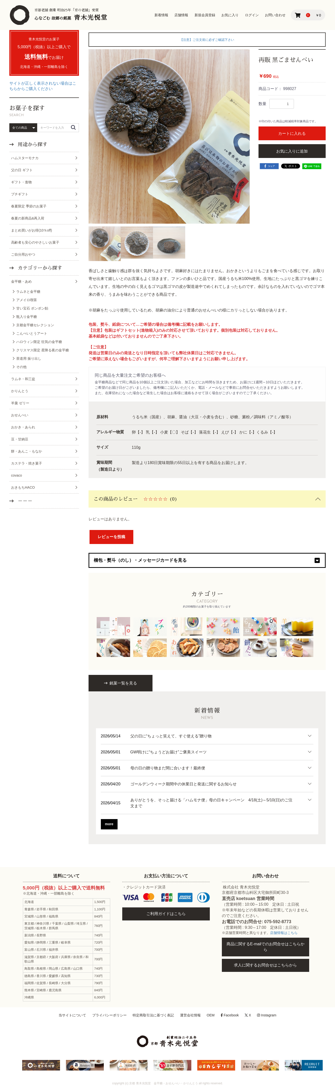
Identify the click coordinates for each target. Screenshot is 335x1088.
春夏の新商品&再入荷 (27, 218)
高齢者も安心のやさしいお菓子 (35, 242)
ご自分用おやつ (23, 254)
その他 (21, 367)
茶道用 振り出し (28, 358)
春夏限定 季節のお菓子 (28, 206)
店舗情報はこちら (284, 933)
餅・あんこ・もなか (26, 451)
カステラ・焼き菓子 (26, 463)
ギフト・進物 (21, 182)
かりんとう (19, 391)
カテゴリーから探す (39, 267)
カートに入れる (292, 133)
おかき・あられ (23, 427)
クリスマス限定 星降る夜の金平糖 (42, 350)
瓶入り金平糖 (26, 317)
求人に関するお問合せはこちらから (265, 965)
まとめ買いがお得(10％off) (31, 230)
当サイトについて (72, 1015)
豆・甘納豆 (19, 439)
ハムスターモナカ (25, 158)
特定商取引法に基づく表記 (153, 1015)
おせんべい (19, 415)
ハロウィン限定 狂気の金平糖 (39, 342)
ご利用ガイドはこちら (166, 914)
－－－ (24, 500)
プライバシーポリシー (109, 1015)
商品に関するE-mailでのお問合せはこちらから (266, 947)
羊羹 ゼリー (20, 403)
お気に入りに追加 (292, 151)
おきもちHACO (23, 487)
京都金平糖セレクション (35, 325)
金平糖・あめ (21, 281)
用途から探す (31, 144)
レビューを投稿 (111, 537)
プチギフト (19, 194)
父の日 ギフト (22, 170)
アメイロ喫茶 (26, 300)
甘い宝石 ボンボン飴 (32, 308)
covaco (16, 475)
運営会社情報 (190, 1015)
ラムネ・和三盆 (23, 379)
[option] (169, 136)
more (109, 824)
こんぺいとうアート (31, 333)
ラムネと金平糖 (28, 292)
